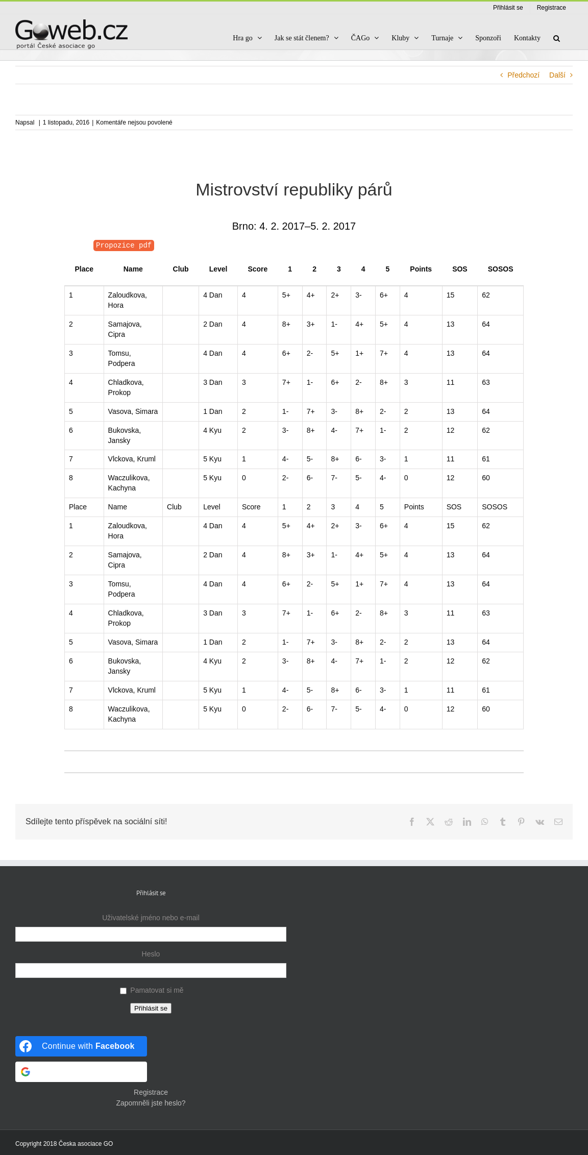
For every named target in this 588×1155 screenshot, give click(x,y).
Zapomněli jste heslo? (150, 1103)
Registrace (151, 1092)
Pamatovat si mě (156, 990)
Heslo (151, 954)
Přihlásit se (150, 1008)
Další (557, 75)
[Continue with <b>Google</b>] (81, 1072)
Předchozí (523, 75)
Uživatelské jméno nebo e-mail (151, 918)
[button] (556, 38)
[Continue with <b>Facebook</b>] (81, 1046)
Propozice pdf (124, 245)
